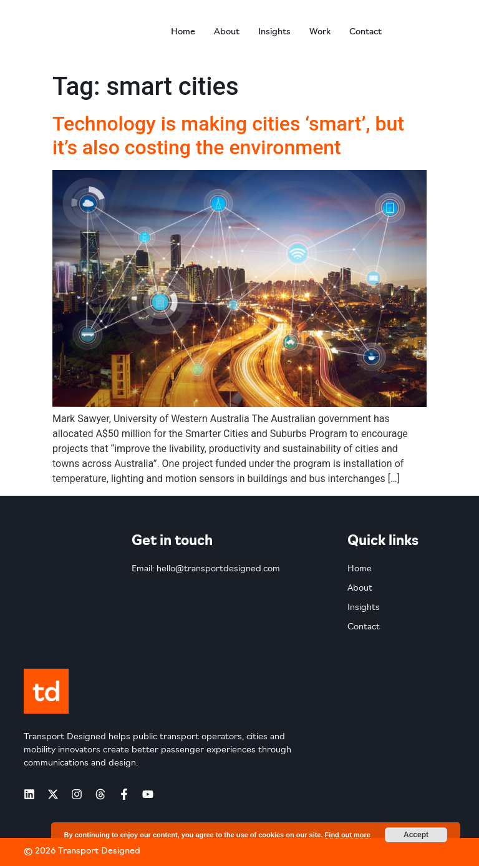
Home (183, 32)
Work (320, 32)
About (227, 32)
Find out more (347, 835)
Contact (365, 32)
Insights (274, 32)
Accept (416, 834)
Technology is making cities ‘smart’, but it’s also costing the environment (228, 135)
